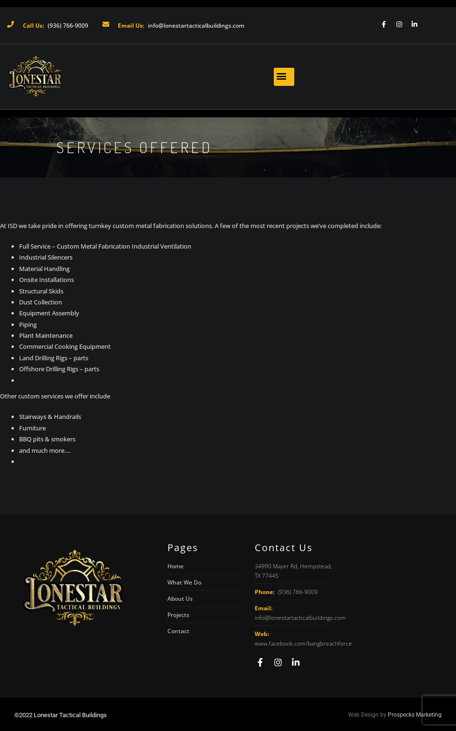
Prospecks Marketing (415, 714)
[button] (284, 77)
